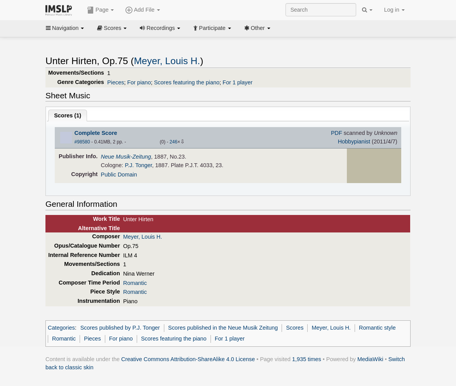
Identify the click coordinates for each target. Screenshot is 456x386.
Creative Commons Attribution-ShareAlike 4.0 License (188, 359)
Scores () (67, 115)
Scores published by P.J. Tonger (120, 328)
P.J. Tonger (138, 165)
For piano (139, 82)
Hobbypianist (354, 141)
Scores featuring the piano (186, 82)
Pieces (115, 82)
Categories (61, 328)
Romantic (135, 283)
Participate (212, 28)
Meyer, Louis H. (167, 61)
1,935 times (306, 359)
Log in (394, 10)
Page (100, 10)
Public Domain (119, 174)
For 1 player (237, 82)
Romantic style (377, 328)
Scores (112, 28)
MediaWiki (370, 359)
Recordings (160, 28)
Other (257, 28)
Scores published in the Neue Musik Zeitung (223, 328)
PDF (336, 133)
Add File (142, 10)
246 (174, 142)
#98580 (82, 142)
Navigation (65, 28)
